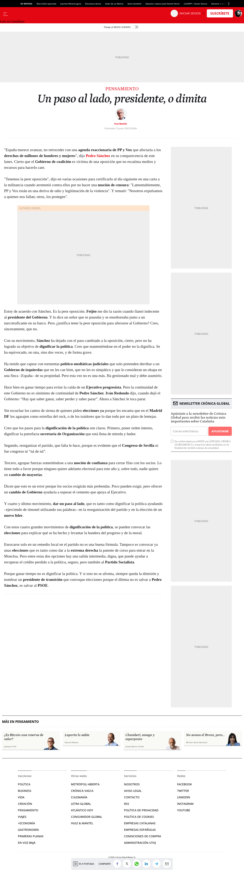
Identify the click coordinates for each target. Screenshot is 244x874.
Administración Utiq (140, 843)
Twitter (183, 791)
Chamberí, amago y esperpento (140, 737)
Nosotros (132, 784)
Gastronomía (28, 830)
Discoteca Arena (93, 3)
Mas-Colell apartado (46, 3)
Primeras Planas (31, 836)
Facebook (184, 784)
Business (24, 791)
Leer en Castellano (12, 21)
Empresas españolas (140, 830)
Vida (21, 797)
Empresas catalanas (140, 823)
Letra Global (81, 804)
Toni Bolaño (120, 123)
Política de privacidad (141, 810)
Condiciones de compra (142, 836)
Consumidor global (86, 817)
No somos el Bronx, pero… (205, 735)
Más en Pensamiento (20, 722)
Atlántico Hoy (82, 810)
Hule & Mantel (82, 823)
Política (24, 784)
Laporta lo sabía (77, 735)
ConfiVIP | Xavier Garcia (195, 3)
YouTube (183, 810)
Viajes (22, 817)
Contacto (131, 797)
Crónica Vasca (82, 791)
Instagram (185, 804)
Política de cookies (139, 817)
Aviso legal (133, 791)
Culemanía (79, 797)
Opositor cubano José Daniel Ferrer (162, 3)
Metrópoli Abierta (85, 784)
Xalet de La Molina (114, 3)
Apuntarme (220, 431)
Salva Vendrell (134, 3)
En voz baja (26, 843)
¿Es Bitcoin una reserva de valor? (23, 737)
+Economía (26, 823)
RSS (126, 804)
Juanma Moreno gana (70, 3)
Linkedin (183, 797)
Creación (25, 804)
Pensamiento (122, 88)
